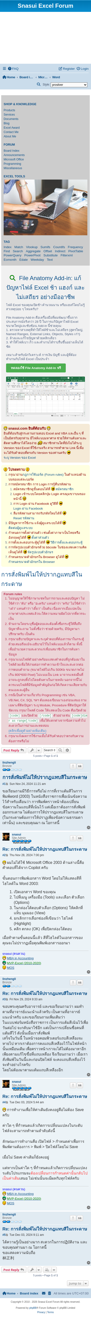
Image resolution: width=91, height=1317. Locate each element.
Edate (23, 259)
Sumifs (45, 247)
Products (9, 110)
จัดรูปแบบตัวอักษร (40, 552)
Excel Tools (14, 176)
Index (7, 247)
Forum (9, 144)
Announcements (14, 155)
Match (18, 247)
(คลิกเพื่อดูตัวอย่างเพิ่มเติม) (27, 731)
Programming (12, 164)
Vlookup (32, 247)
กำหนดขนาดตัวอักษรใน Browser (31, 562)
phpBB (33, 1308)
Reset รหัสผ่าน (23, 518)
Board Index (11, 150)
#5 (4, 1235)
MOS (10, 968)
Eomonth (10, 259)
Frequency (75, 247)
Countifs (59, 247)
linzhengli (9, 762)
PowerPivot (32, 255)
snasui (16, 834)
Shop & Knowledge (20, 104)
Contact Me (11, 132)
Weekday (37, 259)
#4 (4, 1102)
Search (18, 251)
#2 (4, 855)
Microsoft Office (14, 159)
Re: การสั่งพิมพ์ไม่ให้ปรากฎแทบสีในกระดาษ (44, 849)
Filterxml (67, 255)
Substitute (50, 255)
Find (7, 251)
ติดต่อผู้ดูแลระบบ (20, 528)
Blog (6, 123)
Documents (11, 119)
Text (50, 259)
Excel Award (12, 127)
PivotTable (75, 251)
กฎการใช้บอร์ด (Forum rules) (43, 474)
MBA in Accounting (20, 958)
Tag (7, 242)
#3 (4, 999)
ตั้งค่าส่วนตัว (40, 537)
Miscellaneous (13, 168)
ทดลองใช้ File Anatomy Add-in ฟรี (36, 368)
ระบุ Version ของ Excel (20, 457)
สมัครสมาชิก (65, 489)
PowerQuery (12, 255)
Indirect (60, 251)
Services (9, 114)
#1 (4, 784)
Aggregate (33, 251)
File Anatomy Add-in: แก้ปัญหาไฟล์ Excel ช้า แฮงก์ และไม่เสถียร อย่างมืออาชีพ (45, 287)
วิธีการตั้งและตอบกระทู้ (66, 542)
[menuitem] (13, 68)
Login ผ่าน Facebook (28, 508)
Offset (47, 251)
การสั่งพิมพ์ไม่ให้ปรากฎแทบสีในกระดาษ (41, 579)
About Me (10, 136)
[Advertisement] (45, 37)
